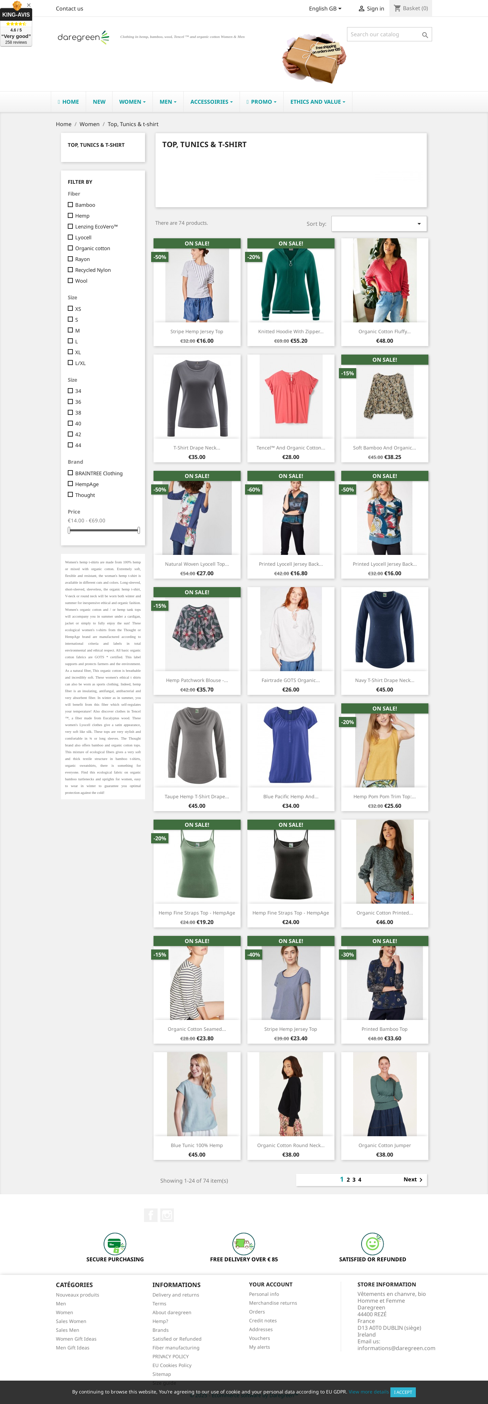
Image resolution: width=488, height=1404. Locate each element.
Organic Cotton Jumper (385, 1145)
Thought (85, 495)
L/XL (80, 363)
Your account (270, 1284)
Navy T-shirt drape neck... (384, 680)
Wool (81, 280)
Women (64, 1312)
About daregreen (171, 1312)
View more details (369, 1391)
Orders (257, 1311)
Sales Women (71, 1321)
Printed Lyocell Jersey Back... (385, 564)
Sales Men (67, 1330)
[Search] (389, 34)
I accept (403, 1392)
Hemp (82, 215)
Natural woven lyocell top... (197, 564)
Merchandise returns (273, 1303)
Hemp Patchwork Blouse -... (197, 680)
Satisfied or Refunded (177, 1339)
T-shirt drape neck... (197, 447)
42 (78, 434)
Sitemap (161, 1374)
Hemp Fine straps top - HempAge (197, 912)
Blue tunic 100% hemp (197, 1145)
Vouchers (259, 1338)
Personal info (264, 1294)
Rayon (82, 259)
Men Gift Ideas (72, 1347)
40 (78, 423)
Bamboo (85, 204)
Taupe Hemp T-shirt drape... (197, 796)
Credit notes (263, 1320)
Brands (160, 1330)
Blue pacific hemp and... (291, 796)
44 (78, 445)
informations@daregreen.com (396, 1348)
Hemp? (160, 1321)
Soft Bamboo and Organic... (384, 447)
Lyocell (83, 237)
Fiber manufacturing (176, 1347)
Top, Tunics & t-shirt (96, 144)
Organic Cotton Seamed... (197, 1029)
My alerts (259, 1347)
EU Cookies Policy (171, 1365)
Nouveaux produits (77, 1294)
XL (78, 352)
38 (78, 412)
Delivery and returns (175, 1294)
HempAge (87, 484)
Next (414, 1180)
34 (78, 390)
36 (78, 401)
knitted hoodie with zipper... (291, 331)
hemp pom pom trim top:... (384, 796)
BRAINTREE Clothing (99, 473)
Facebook (151, 1215)
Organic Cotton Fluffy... (385, 331)
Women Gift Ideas (76, 1339)
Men (61, 1303)
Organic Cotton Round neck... (291, 1145)
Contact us (69, 8)
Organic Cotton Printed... (385, 912)
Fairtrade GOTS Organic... (291, 680)
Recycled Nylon (93, 269)
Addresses (261, 1329)
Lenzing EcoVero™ (96, 226)
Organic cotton (92, 248)
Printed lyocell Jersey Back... (291, 564)
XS (78, 308)
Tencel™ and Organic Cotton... (291, 447)
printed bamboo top (385, 1029)
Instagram (167, 1215)
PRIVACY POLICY (170, 1356)
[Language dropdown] (326, 9)
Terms (159, 1303)
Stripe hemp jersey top (196, 331)
